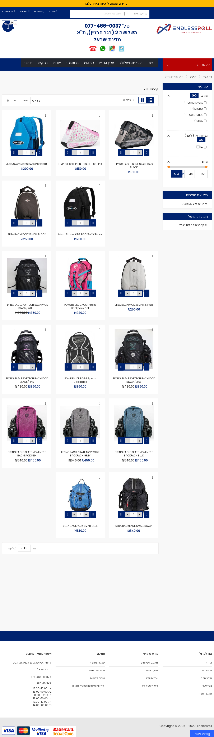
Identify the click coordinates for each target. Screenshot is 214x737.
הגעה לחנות (151, 670)
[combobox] (109, 14)
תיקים (193, 89)
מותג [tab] (199, 107)
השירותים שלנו (97, 670)
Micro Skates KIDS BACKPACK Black (134, 255)
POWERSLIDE (193, 127)
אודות (209, 662)
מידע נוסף (206, 678)
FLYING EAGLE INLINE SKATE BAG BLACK (134, 177)
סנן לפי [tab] (203, 98)
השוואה (23, 11)
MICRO (197, 121)
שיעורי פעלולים (150, 686)
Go (176, 186)
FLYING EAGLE (193, 115)
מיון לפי (36, 112)
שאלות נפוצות (97, 662)
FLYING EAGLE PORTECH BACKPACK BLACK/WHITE (80, 336)
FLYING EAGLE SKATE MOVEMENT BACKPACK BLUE (27, 416)
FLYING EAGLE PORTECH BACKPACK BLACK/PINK (80, 416)
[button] (153, 127)
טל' (125, 25)
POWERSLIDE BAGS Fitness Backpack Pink (134, 336)
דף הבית (207, 89)
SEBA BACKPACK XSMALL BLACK (80, 255)
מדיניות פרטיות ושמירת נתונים (88, 686)
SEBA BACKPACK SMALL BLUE (133, 574)
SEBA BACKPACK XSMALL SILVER (27, 255)
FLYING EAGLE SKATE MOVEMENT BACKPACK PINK (80, 495)
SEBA (198, 133)
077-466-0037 (103, 25)
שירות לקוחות (97, 678)
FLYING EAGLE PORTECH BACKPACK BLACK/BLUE (27, 336)
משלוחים (207, 670)
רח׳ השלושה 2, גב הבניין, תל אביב (32, 662)
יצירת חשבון (7, 11)
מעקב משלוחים (149, 662)
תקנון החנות (205, 693)
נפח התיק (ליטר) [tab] (196, 149)
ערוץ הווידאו (151, 678)
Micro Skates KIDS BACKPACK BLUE (27, 176)
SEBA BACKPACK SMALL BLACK (26, 494)
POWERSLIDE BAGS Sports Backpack (133, 416)
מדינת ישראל (44, 669)
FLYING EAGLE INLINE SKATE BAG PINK (80, 176)
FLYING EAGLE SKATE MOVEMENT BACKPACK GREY (134, 495)
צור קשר (207, 686)
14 (199, 159)
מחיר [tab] (204, 173)
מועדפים (38, 11)
